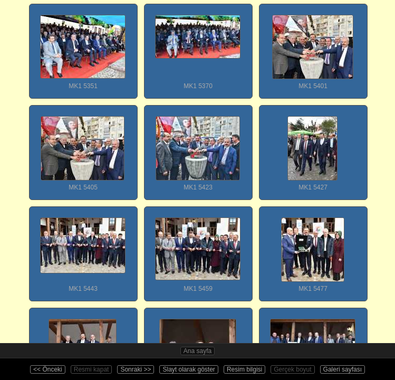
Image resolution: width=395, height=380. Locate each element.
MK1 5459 (197, 249)
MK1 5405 (83, 148)
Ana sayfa (197, 351)
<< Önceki (47, 369)
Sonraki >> (135, 369)
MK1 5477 (312, 249)
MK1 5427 (312, 148)
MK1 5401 (312, 47)
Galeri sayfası (342, 369)
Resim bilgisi (244, 369)
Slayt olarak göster (188, 369)
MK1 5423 (197, 148)
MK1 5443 (83, 249)
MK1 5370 (197, 47)
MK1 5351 (83, 47)
